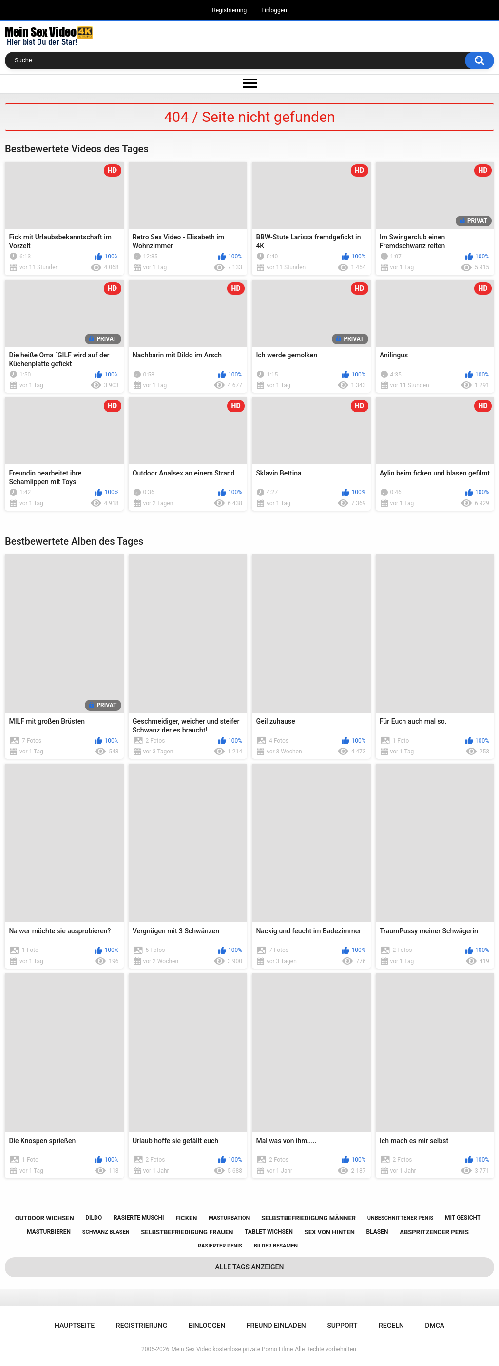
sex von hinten (330, 1232)
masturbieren (49, 1231)
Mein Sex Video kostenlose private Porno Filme (232, 1349)
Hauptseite (75, 1325)
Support (342, 1325)
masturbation (229, 1218)
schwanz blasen (106, 1232)
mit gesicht (462, 1217)
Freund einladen (276, 1325)
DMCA (434, 1325)
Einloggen (274, 10)
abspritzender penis (434, 1232)
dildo (93, 1217)
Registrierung (229, 10)
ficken (186, 1218)
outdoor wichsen (44, 1218)
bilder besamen (276, 1246)
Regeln (391, 1325)
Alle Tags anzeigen (249, 1267)
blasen (377, 1231)
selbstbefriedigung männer (308, 1218)
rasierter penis (220, 1246)
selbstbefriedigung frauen (187, 1232)
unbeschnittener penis (400, 1218)
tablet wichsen (269, 1231)
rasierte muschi (139, 1217)
